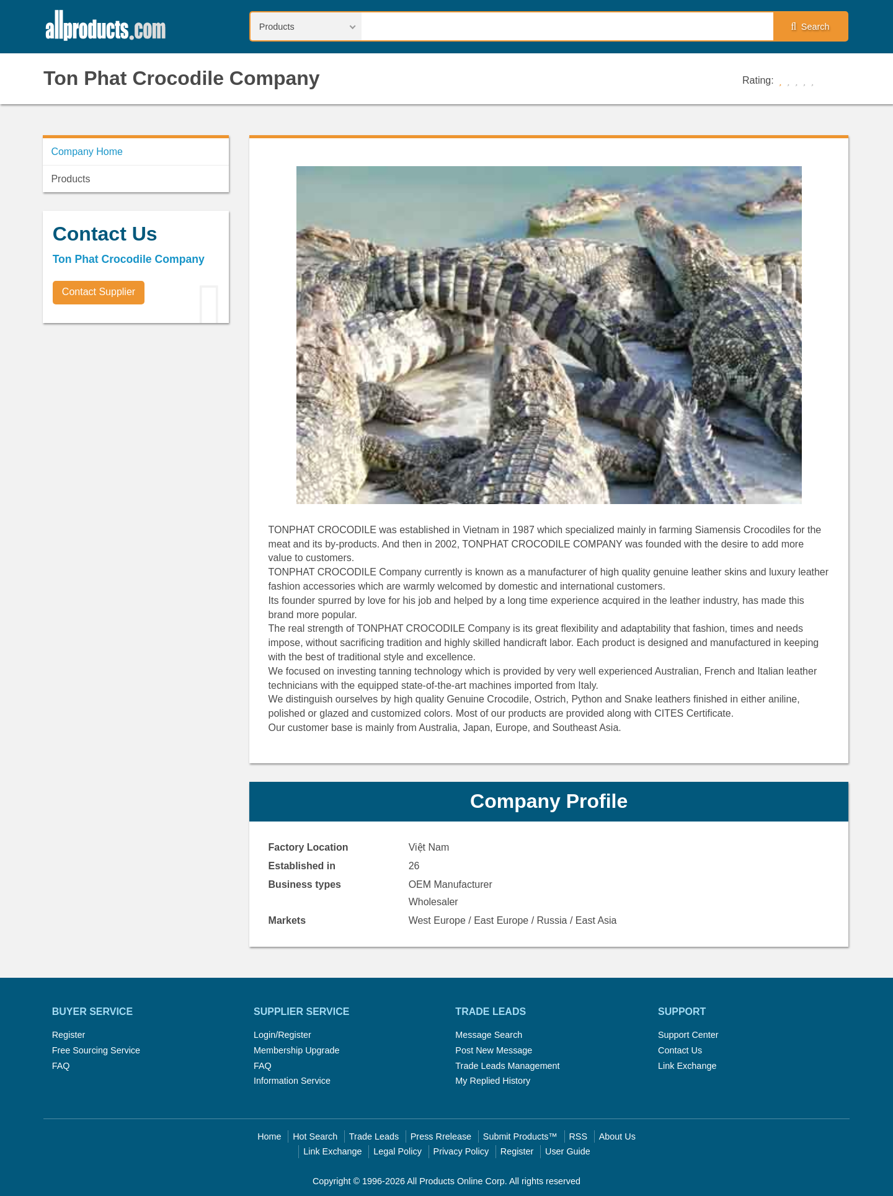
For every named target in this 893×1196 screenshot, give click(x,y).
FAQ (61, 1066)
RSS (578, 1136)
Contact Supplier (98, 291)
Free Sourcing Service (96, 1050)
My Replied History (492, 1081)
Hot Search (315, 1136)
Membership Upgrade (296, 1050)
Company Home (87, 151)
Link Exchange (687, 1066)
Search (810, 27)
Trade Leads (374, 1136)
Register (69, 1035)
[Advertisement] (136, 419)
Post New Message (493, 1050)
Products (70, 179)
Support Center (688, 1035)
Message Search (488, 1035)
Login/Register (282, 1035)
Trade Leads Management (507, 1066)
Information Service (292, 1081)
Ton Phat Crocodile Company (181, 78)
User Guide (567, 1151)
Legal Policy (397, 1151)
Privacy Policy (461, 1151)
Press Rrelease (441, 1136)
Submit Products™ (520, 1136)
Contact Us (680, 1050)
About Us (617, 1136)
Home (269, 1136)
